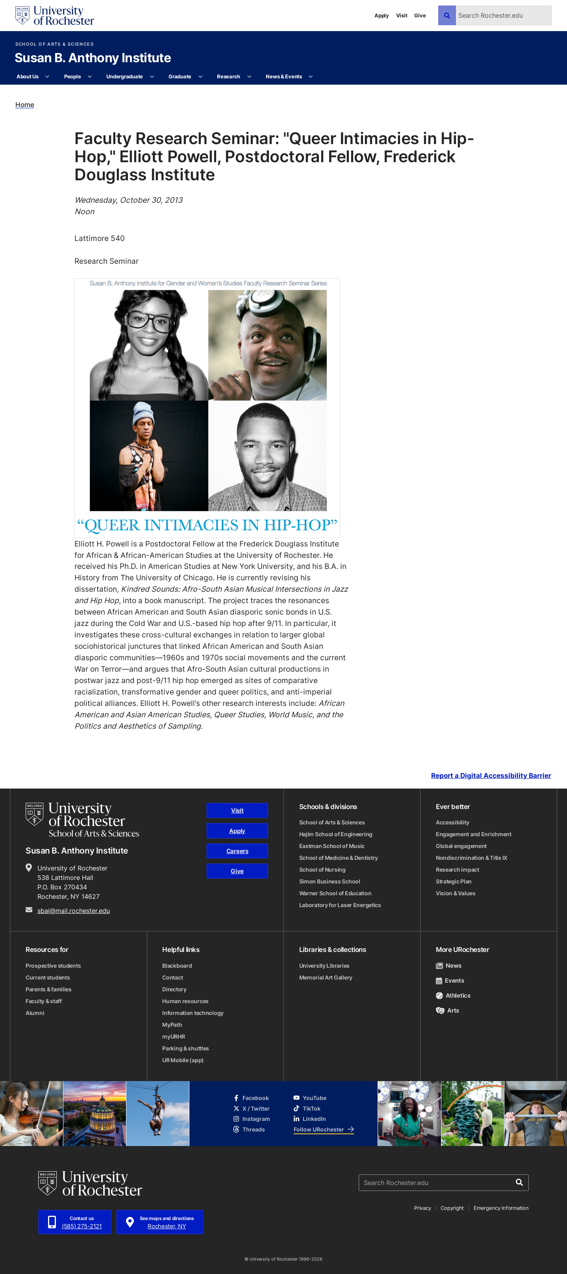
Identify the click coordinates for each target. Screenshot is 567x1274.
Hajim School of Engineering (335, 834)
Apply (381, 15)
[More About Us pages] (47, 77)
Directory (174, 989)
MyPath (172, 1024)
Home (24, 104)
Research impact (457, 869)
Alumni (35, 1013)
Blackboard (177, 965)
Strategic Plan (454, 881)
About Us (28, 76)
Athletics (453, 995)
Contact (172, 977)
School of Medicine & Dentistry (338, 857)
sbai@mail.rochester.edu (73, 910)
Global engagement (461, 846)
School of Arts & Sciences (54, 44)
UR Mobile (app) (183, 1060)
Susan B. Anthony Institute (93, 58)
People (72, 76)
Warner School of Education (335, 893)
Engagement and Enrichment (473, 834)
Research (228, 76)
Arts (447, 1010)
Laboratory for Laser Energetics (340, 905)
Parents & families (49, 989)
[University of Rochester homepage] (54, 15)
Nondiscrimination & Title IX (472, 857)
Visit (402, 15)
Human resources (185, 1001)
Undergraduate (124, 76)
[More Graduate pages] (200, 77)
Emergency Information (501, 1207)
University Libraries (324, 965)
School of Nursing (322, 869)
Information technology (193, 1013)
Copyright (452, 1207)
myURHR (173, 1036)
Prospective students (53, 965)
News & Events (284, 76)
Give (420, 15)
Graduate (180, 76)
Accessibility (452, 822)
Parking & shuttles (185, 1048)
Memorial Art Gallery (325, 977)
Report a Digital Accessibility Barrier (491, 776)
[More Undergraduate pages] (151, 77)
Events (450, 980)
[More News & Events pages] (310, 77)
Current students (48, 977)
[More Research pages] (249, 77)
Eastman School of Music (332, 846)
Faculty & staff (44, 1001)
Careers (237, 851)
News (448, 965)
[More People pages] (89, 77)
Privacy (422, 1207)
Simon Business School (329, 881)
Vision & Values (456, 893)
